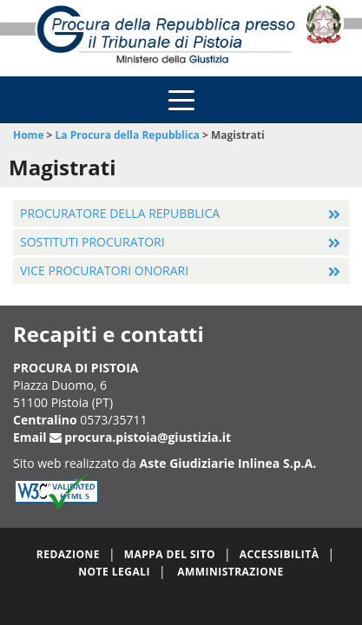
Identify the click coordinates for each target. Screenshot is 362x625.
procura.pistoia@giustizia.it (147, 437)
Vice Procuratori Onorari (104, 270)
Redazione (68, 554)
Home (28, 135)
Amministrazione (230, 571)
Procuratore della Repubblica (120, 213)
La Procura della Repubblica (128, 135)
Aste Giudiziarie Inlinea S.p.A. (228, 463)
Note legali (114, 571)
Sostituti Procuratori (92, 242)
